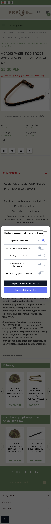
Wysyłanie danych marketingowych (17, 264)
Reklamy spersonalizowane (21, 273)
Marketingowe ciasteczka (20, 248)
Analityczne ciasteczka (19, 255)
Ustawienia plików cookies (23, 233)
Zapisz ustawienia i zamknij (25, 283)
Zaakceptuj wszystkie (25, 290)
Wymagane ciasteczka (19, 240)
